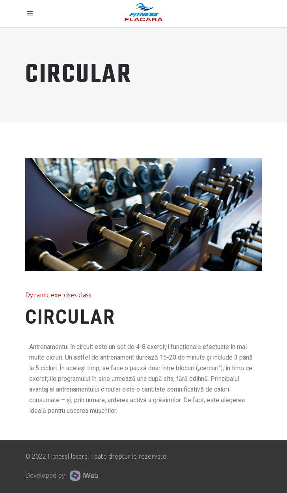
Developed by (63, 476)
